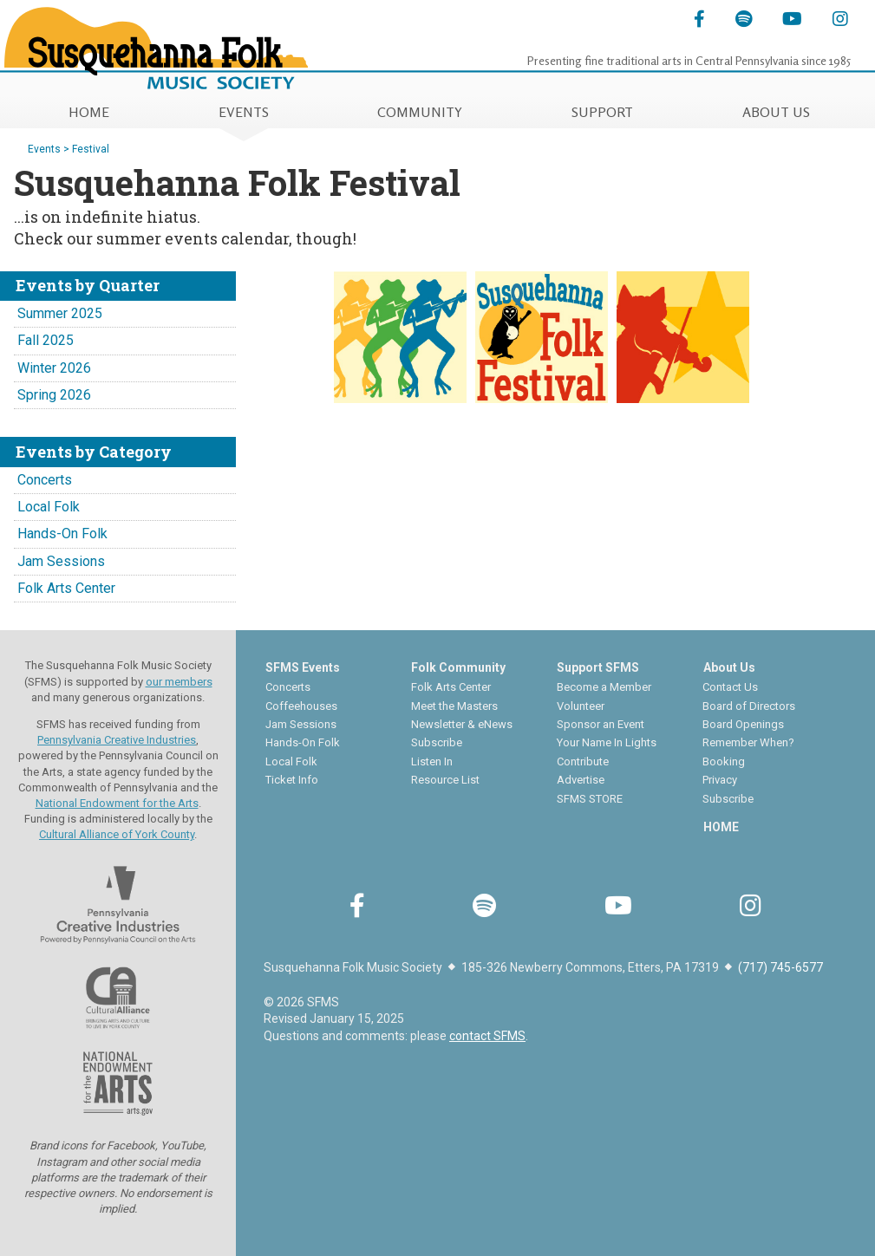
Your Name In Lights (606, 742)
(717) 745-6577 (780, 967)
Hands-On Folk (62, 533)
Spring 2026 (54, 395)
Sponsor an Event (600, 724)
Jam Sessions (61, 561)
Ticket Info (291, 779)
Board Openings (743, 724)
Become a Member (604, 686)
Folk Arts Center (66, 588)
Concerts (44, 480)
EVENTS (244, 111)
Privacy (719, 779)
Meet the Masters (454, 706)
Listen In (432, 761)
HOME (89, 111)
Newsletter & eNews (462, 724)
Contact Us (730, 686)
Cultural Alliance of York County (116, 834)
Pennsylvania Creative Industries (116, 739)
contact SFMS (487, 1036)
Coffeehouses (301, 706)
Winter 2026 (54, 368)
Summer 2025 (59, 313)
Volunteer (580, 706)
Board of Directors (748, 706)
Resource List (445, 779)
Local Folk (48, 506)
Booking (723, 761)
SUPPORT (602, 111)
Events (44, 149)
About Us (729, 667)
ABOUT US (776, 111)
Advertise (580, 779)
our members (179, 681)
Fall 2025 (45, 340)
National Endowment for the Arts (117, 803)
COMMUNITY (419, 111)
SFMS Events (302, 667)
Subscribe (436, 742)
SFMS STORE (590, 798)
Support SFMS (598, 667)
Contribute (583, 761)
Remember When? (748, 742)
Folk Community (458, 667)
